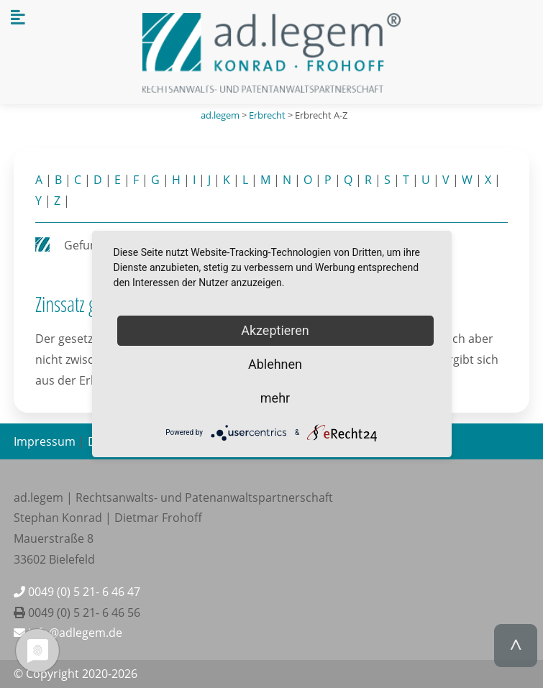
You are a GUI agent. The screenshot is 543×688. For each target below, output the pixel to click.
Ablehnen (275, 364)
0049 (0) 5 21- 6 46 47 (77, 592)
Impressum (45, 441)
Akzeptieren (275, 330)
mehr (275, 397)
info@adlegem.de (68, 633)
